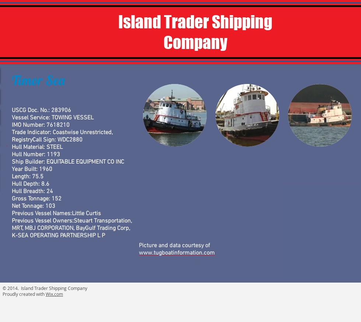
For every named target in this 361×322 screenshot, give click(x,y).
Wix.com (54, 294)
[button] (175, 115)
